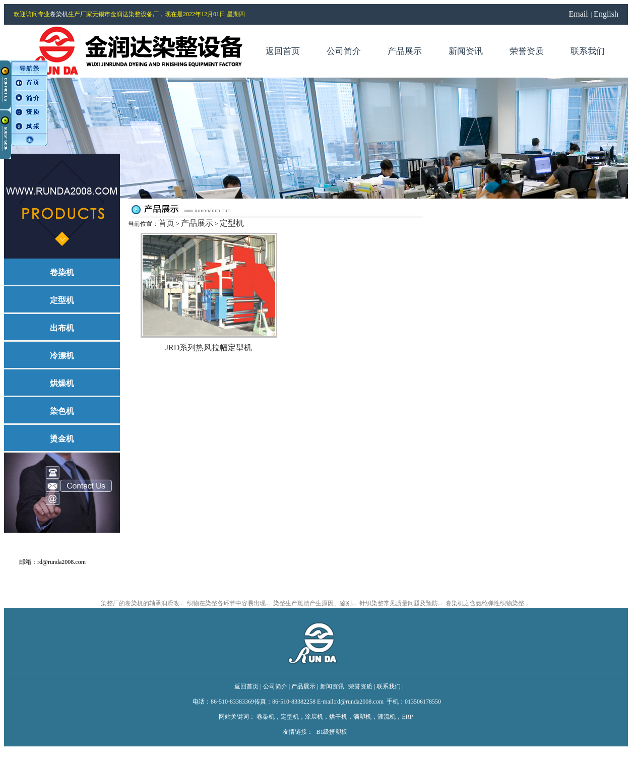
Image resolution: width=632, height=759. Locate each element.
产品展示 (197, 223)
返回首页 (246, 686)
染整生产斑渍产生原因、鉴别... (314, 603)
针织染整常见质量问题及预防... (401, 603)
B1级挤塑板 (331, 731)
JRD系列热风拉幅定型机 (208, 347)
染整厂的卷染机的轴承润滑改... (142, 603)
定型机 (232, 223)
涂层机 (314, 716)
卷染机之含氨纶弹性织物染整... (487, 603)
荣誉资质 (360, 686)
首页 (166, 223)
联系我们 (388, 686)
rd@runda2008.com (62, 561)
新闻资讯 (332, 686)
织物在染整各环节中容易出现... (228, 603)
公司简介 (275, 686)
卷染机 (59, 14)
